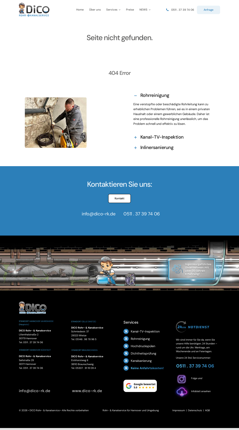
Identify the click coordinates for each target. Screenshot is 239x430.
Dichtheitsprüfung (143, 353)
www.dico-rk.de (87, 390)
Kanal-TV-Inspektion (145, 331)
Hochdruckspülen (143, 346)
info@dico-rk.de (97, 214)
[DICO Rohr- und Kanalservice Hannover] (32, 301)
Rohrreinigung (140, 339)
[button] (172, 94)
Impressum (178, 410)
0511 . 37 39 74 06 (140, 214)
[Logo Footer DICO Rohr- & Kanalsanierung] (34, 4)
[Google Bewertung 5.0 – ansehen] (140, 386)
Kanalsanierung (141, 361)
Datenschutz (195, 410)
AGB (207, 410)
